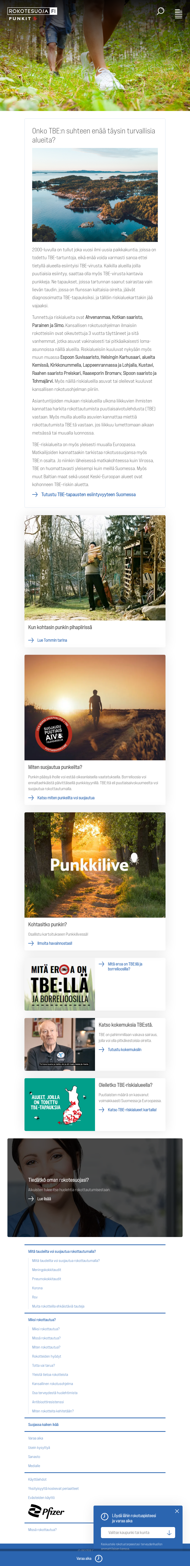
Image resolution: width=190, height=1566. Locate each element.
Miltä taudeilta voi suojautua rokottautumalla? (62, 1251)
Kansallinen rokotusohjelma (52, 1383)
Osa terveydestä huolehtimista (54, 1392)
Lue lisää (44, 1198)
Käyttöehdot (37, 1479)
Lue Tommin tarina (95, 581)
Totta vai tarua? (43, 1365)
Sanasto (34, 1456)
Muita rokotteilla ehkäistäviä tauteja (58, 1306)
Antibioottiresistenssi (48, 1402)
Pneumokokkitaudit (46, 1278)
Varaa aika (35, 1438)
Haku (160, 11)
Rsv (35, 1297)
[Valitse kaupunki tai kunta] (138, 1532)
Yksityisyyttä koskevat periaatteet (53, 1488)
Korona (37, 1288)
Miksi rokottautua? (42, 1319)
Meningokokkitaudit (46, 1269)
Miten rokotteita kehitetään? (53, 1411)
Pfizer (46, 1511)
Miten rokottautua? (46, 1347)
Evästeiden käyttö (41, 1497)
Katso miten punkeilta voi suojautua (95, 730)
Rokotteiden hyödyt (46, 1356)
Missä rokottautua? (46, 1338)
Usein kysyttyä (39, 1447)
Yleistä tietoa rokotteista (50, 1374)
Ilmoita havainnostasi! (95, 881)
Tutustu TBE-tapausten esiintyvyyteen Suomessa (88, 494)
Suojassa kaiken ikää (43, 1424)
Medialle (34, 1465)
